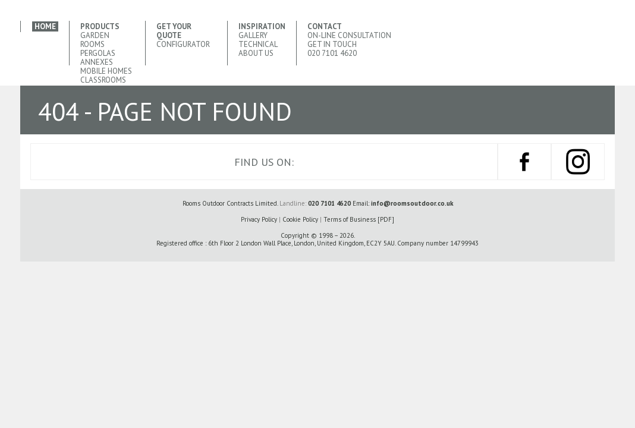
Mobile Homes (106, 71)
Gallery (253, 35)
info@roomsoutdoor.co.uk (412, 203)
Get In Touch (332, 44)
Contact (324, 26)
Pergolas (97, 53)
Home (45, 26)
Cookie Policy (300, 219)
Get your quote (173, 30)
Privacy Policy (259, 219)
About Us (256, 53)
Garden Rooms (94, 39)
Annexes (96, 62)
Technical (258, 44)
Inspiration (261, 26)
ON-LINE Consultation (349, 35)
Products (100, 26)
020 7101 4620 (332, 53)
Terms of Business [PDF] (358, 219)
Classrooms (103, 80)
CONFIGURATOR (183, 44)
